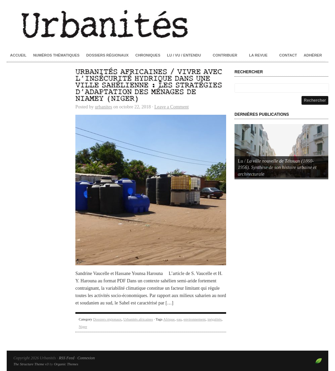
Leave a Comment (171, 106)
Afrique (169, 319)
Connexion (86, 358)
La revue (258, 55)
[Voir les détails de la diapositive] (281, 150)
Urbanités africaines (138, 319)
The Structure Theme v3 (31, 364)
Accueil (18, 55)
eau (179, 319)
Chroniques (147, 55)
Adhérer (313, 55)
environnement (195, 319)
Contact (288, 55)
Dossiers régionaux (107, 55)
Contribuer (225, 55)
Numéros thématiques (56, 55)
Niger (83, 326)
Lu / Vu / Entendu (184, 55)
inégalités (214, 319)
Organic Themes (66, 364)
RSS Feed (66, 358)
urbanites (103, 106)
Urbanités (167, 23)
